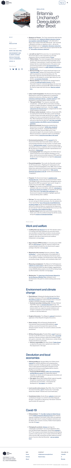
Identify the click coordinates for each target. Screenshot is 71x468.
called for (51, 396)
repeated (57, 430)
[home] (6, 2)
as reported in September (41, 79)
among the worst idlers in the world (48, 135)
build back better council (40, 145)
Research (42, 229)
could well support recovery (43, 82)
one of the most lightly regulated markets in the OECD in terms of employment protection (45, 121)
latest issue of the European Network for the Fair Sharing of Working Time (44, 276)
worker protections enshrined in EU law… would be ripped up (43, 97)
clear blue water (34, 72)
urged (53, 334)
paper (56, 324)
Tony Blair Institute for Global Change (50, 414)
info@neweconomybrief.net (45, 454)
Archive (28, 456)
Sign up (62, 2)
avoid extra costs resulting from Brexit (42, 209)
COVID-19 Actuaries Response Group (43, 415)
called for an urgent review (36, 265)
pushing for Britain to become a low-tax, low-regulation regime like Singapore (44, 40)
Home (27, 454)
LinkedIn (63, 454)
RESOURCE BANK (56, 464)
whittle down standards (51, 127)
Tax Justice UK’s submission (47, 191)
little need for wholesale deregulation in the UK (43, 170)
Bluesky (63, 459)
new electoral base (51, 65)
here (56, 115)
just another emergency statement (40, 49)
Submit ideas (41, 456)
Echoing (45, 427)
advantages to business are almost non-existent (46, 188)
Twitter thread (57, 342)
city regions (42, 383)
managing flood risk (46, 304)
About (27, 459)
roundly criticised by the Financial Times (44, 107)
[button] (67, 3)
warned (51, 140)
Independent (39, 150)
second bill (58, 335)
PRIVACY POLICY (64, 464)
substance (49, 184)
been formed (37, 244)
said (41, 389)
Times (52, 57)
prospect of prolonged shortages (43, 214)
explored (52, 316)
